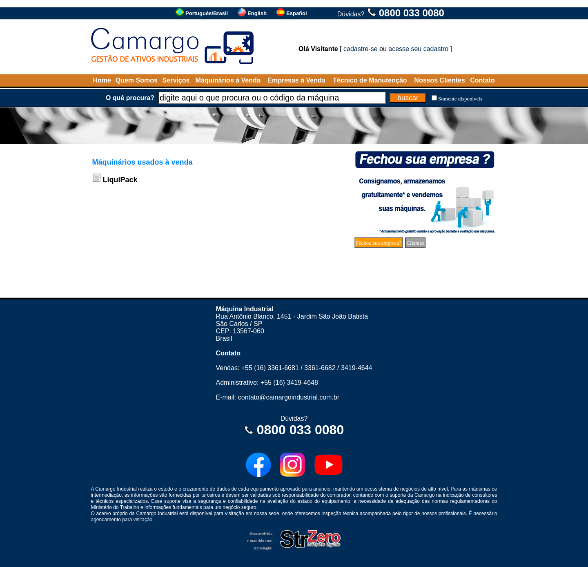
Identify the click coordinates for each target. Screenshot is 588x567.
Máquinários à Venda (228, 80)
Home (102, 80)
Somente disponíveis (460, 99)
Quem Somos (137, 80)
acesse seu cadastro (418, 48)
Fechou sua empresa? (378, 243)
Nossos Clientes (439, 80)
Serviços (176, 80)
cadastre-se (360, 48)
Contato (482, 80)
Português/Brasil (206, 13)
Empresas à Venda (296, 80)
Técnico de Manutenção (370, 80)
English (257, 13)
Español (296, 13)
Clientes (415, 243)
